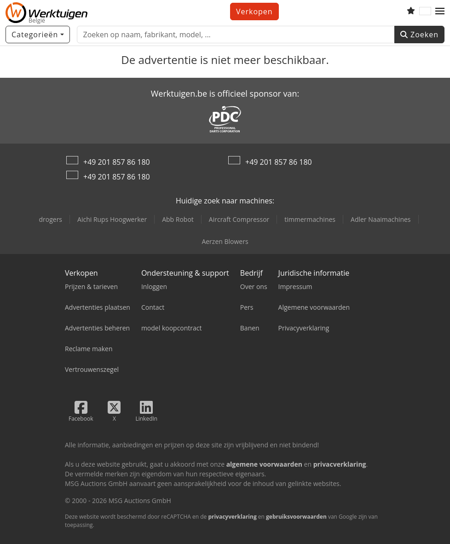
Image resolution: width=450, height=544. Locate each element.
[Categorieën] (38, 34)
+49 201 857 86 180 (116, 162)
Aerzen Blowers (225, 241)
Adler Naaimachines (381, 219)
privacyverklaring (232, 517)
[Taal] (425, 11)
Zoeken (419, 34)
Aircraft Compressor (239, 219)
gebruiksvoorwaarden (296, 517)
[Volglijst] (411, 11)
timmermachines (309, 219)
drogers (50, 219)
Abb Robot (178, 219)
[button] (439, 11)
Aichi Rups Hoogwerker (112, 219)
